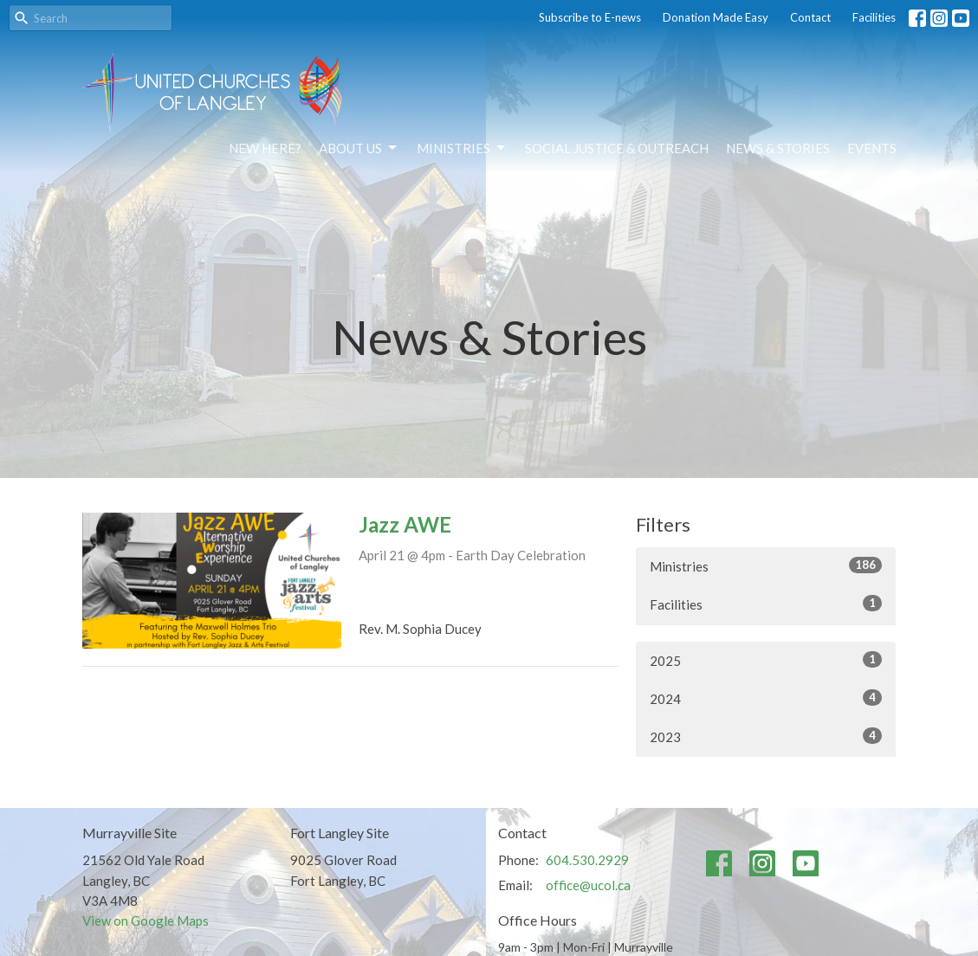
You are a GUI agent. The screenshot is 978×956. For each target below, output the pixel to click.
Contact (810, 17)
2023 (766, 736)
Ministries (462, 148)
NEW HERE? (265, 148)
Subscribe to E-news (590, 17)
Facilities (874, 17)
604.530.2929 (587, 860)
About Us (359, 148)
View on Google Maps (145, 920)
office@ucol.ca (588, 885)
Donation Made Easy (715, 17)
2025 (766, 660)
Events (872, 148)
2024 (766, 698)
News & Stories (778, 148)
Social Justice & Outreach (617, 148)
